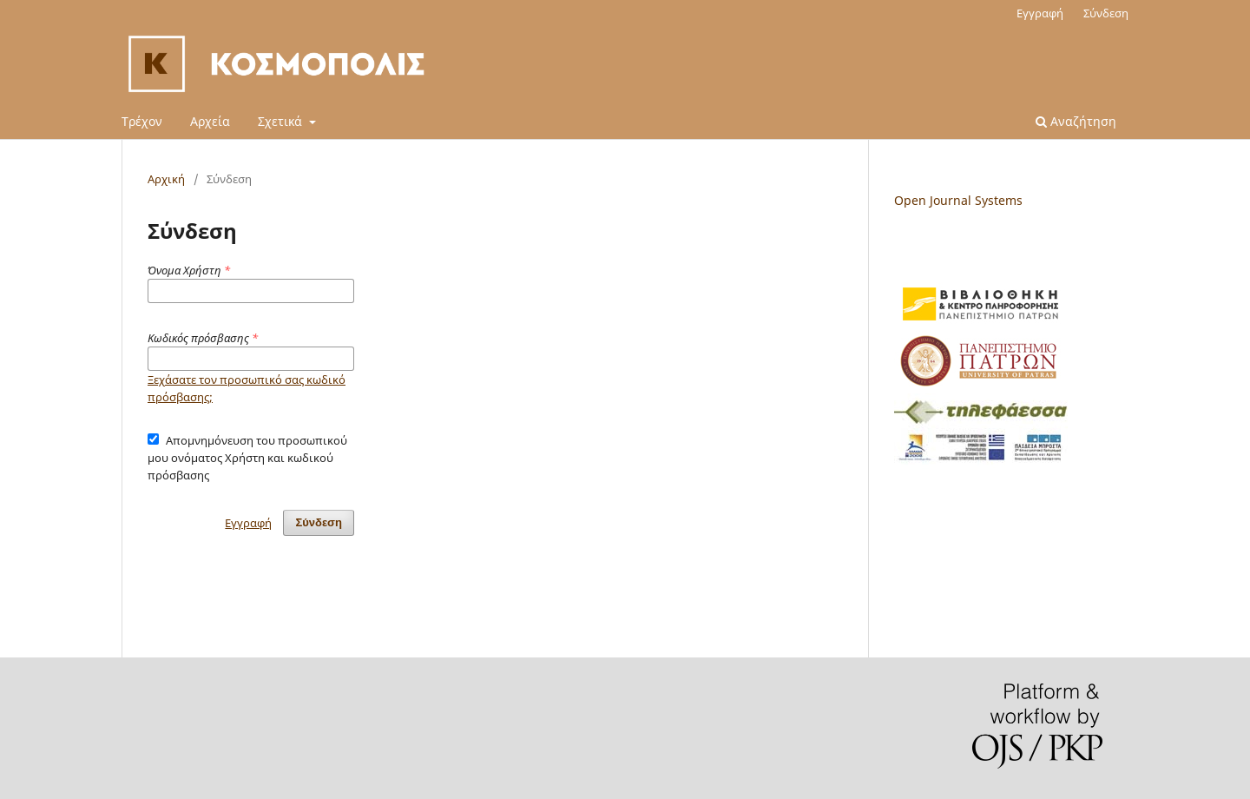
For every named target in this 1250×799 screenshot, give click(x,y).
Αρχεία (210, 121)
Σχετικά (282, 121)
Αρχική (166, 179)
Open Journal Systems (958, 200)
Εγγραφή (1039, 13)
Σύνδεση (1105, 13)
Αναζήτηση (1076, 121)
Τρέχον (142, 121)
